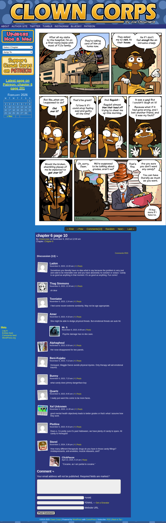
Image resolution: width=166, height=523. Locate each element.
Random (110, 229)
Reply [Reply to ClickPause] (84, 460)
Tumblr (47, 26)
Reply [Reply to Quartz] (79, 394)
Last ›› (130, 229)
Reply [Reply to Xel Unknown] (80, 409)
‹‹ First (70, 229)
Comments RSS (121, 253)
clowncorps (44, 239)
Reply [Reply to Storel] (79, 444)
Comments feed (9, 335)
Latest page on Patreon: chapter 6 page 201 (17, 84)
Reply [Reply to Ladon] (80, 266)
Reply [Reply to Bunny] (79, 378)
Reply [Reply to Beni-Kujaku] (79, 361)
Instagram (61, 26)
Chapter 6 (48, 241)
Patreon (89, 26)
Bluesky (76, 26)
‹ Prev (80, 229)
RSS (109, 519)
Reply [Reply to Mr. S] (88, 330)
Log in (5, 331)
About (5, 26)
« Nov (9, 116)
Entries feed (7, 333)
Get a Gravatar (102, 503)
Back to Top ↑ (117, 519)
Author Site (19, 26)
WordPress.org (9, 338)
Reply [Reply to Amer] (79, 317)
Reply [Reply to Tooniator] (79, 301)
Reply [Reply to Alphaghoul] (79, 345)
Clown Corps (83, 13)
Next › (121, 229)
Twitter (35, 26)
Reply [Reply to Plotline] (79, 427)
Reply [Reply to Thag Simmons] (80, 286)
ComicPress (91, 519)
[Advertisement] (18, 170)
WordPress (77, 519)
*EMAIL (97, 502)
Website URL (91, 507)
